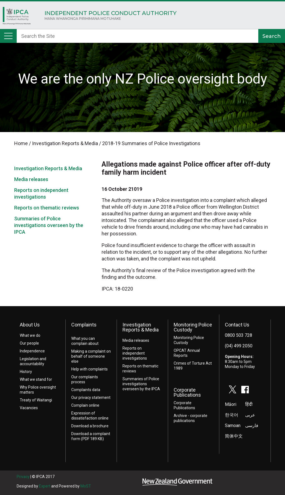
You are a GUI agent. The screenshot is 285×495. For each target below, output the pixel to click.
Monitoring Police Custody (193, 327)
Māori (230, 404)
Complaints (84, 325)
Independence (32, 351)
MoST (85, 486)
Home (17, 17)
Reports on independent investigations (134, 353)
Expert (44, 486)
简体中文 (234, 436)
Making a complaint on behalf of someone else (91, 356)
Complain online (85, 405)
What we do (30, 335)
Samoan (232, 425)
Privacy (23, 476)
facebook (245, 389)
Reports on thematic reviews (46, 208)
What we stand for (36, 379)
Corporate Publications (187, 392)
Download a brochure (90, 426)
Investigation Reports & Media (48, 168)
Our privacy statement (90, 397)
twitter (233, 389)
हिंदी (248, 404)
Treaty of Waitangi (36, 400)
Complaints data (85, 389)
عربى (250, 415)
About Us (30, 325)
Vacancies (29, 408)
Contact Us (237, 325)
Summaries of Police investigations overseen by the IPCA (48, 225)
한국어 (231, 415)
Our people (29, 343)
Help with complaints (89, 369)
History (26, 371)
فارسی (251, 425)
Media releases (31, 179)
